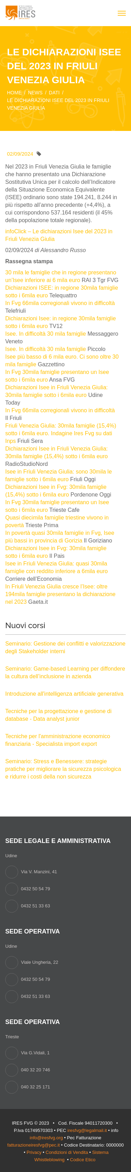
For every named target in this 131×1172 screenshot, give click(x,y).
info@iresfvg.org (46, 1137)
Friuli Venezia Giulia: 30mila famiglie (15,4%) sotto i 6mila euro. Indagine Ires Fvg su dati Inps (60, 433)
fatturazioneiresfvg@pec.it (33, 1145)
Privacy (34, 1152)
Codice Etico (83, 1159)
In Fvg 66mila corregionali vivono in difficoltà (60, 303)
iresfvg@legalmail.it (87, 1130)
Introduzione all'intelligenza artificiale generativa (64, 694)
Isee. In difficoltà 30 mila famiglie (45, 334)
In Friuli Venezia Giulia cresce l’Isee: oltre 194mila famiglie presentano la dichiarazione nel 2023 (60, 594)
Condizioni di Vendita (67, 1152)
